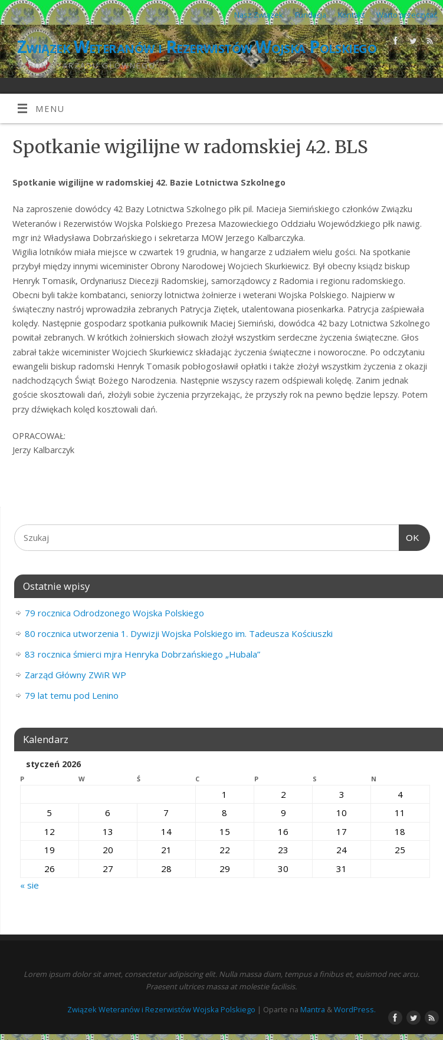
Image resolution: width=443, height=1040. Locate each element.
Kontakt (351, 14)
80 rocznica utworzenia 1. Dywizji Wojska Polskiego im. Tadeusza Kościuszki (179, 633)
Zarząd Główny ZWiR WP (75, 675)
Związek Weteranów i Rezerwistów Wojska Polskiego (196, 47)
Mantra (312, 1009)
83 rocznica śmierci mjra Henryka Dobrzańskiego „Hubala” (142, 654)
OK (409, 538)
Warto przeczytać (406, 14)
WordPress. (355, 1009)
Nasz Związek (258, 14)
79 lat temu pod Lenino (72, 695)
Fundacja (310, 14)
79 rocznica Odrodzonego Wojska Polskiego (114, 613)
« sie (29, 885)
